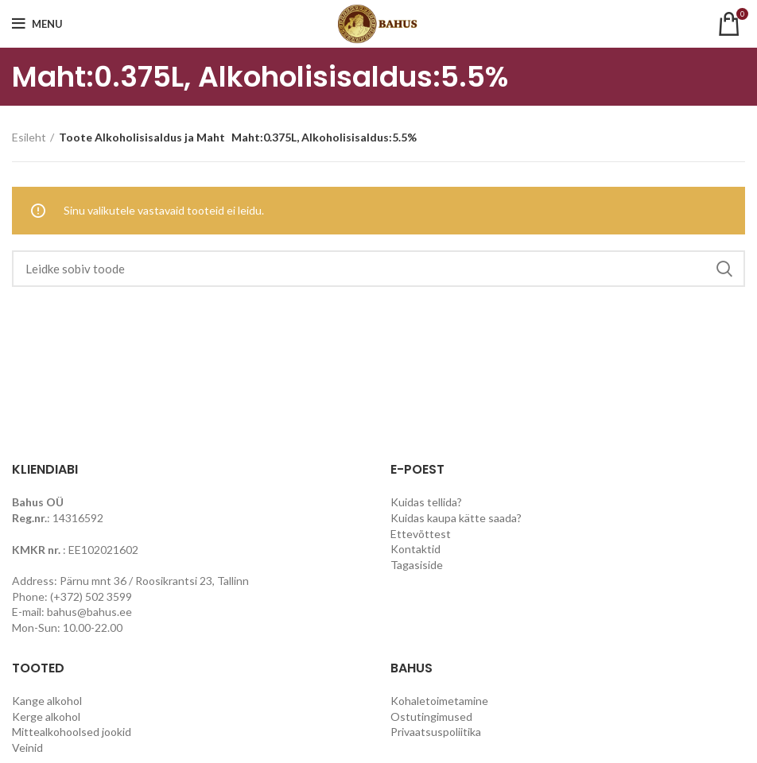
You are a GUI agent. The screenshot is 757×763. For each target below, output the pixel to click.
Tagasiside (416, 564)
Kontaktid (415, 549)
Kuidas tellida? (426, 502)
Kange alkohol (47, 700)
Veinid (27, 747)
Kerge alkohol (46, 716)
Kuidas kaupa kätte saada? (456, 518)
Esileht (29, 137)
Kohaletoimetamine (439, 700)
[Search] (378, 268)
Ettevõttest (420, 533)
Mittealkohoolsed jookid (71, 731)
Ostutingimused (431, 716)
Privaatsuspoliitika (435, 731)
